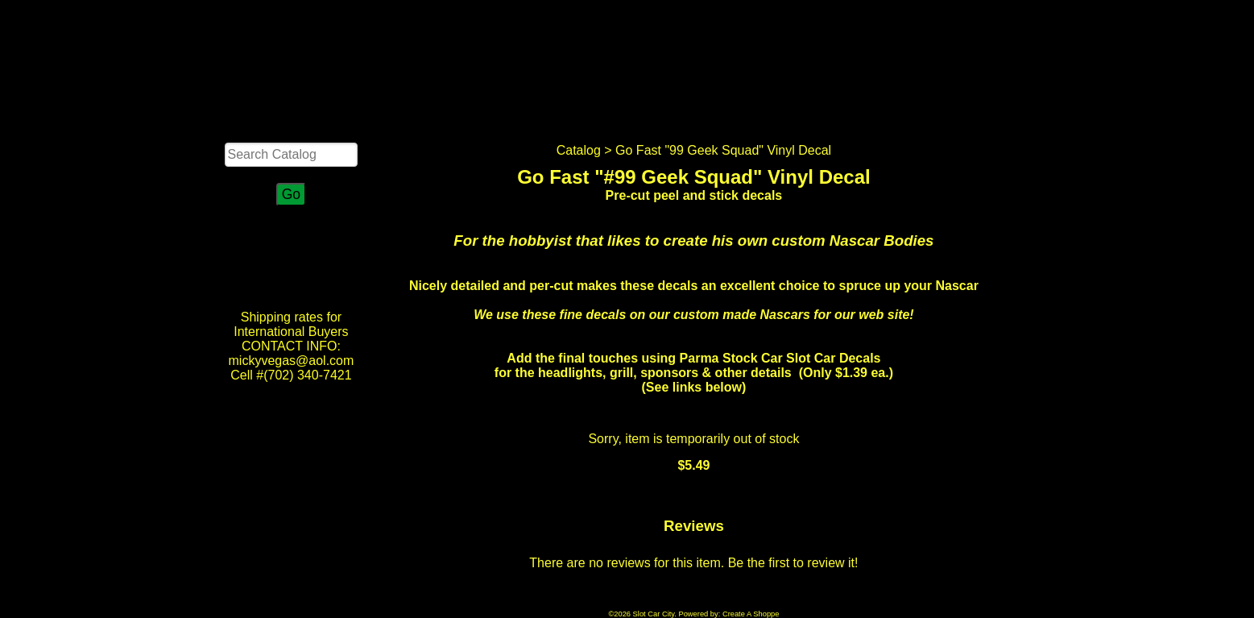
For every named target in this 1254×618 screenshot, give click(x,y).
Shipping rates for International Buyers (291, 324)
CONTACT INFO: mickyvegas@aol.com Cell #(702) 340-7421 (291, 360)
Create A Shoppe (751, 614)
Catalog (579, 150)
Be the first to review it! (793, 563)
